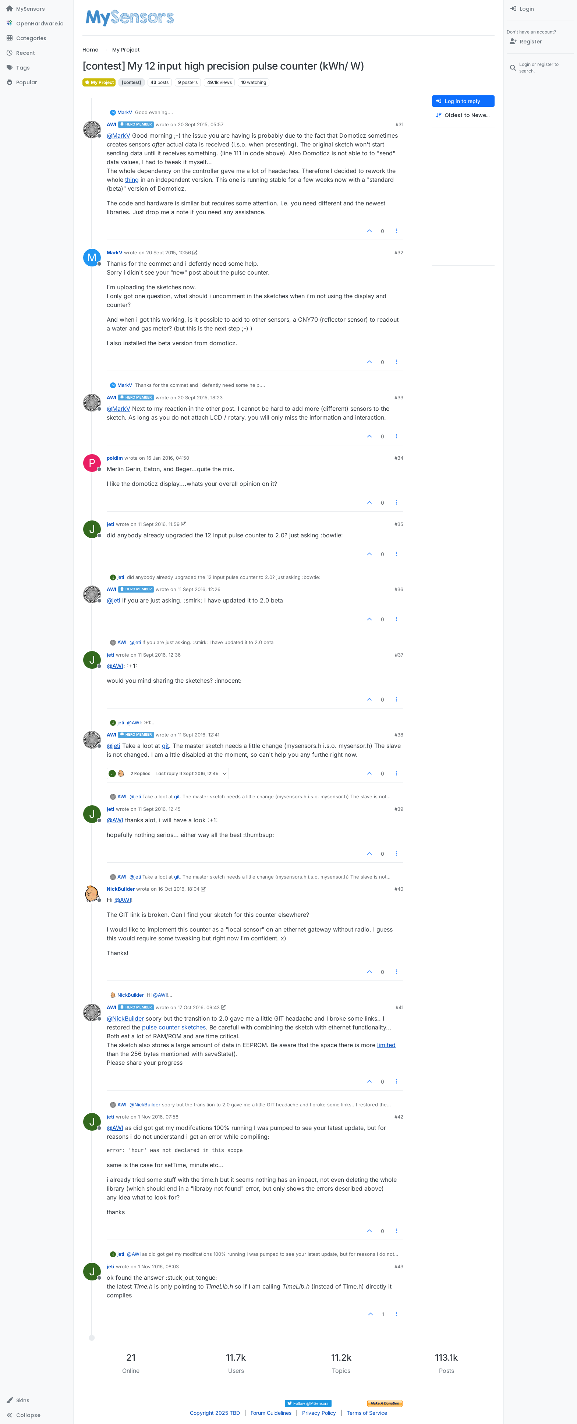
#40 (398, 889)
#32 (398, 252)
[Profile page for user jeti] (92, 529)
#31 (399, 124)
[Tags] (36, 68)
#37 (399, 655)
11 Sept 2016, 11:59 (159, 524)
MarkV (124, 112)
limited (386, 1045)
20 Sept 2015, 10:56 (168, 252)
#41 (399, 1007)
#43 (398, 1266)
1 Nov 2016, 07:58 (158, 1117)
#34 (398, 458)
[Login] (540, 9)
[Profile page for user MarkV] (92, 257)
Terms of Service (367, 1413)
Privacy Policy (319, 1413)
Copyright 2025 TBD (215, 1413)
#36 (398, 589)
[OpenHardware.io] (36, 23)
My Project (99, 82)
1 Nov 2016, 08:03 (158, 1266)
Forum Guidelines (271, 1413)
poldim (115, 458)
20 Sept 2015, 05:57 (200, 124)
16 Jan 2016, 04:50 (167, 458)
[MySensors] (36, 9)
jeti (110, 524)
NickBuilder (121, 889)
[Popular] (36, 82)
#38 (398, 735)
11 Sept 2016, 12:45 (159, 809)
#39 (398, 809)
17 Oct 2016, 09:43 (199, 1007)
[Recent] (36, 53)
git (165, 745)
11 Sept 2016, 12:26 (199, 589)
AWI (111, 124)
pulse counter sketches (174, 1027)
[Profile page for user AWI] (92, 129)
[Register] (540, 41)
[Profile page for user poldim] (92, 463)
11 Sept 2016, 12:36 (159, 655)
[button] (36, 1400)
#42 (398, 1117)
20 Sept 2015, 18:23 (200, 397)
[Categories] (36, 38)
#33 (398, 397)
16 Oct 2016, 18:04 (178, 889)
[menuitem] (540, 9)
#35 (398, 524)
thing (132, 179)
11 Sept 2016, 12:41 (198, 735)
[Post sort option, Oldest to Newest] (463, 115)
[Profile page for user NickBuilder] (92, 894)
